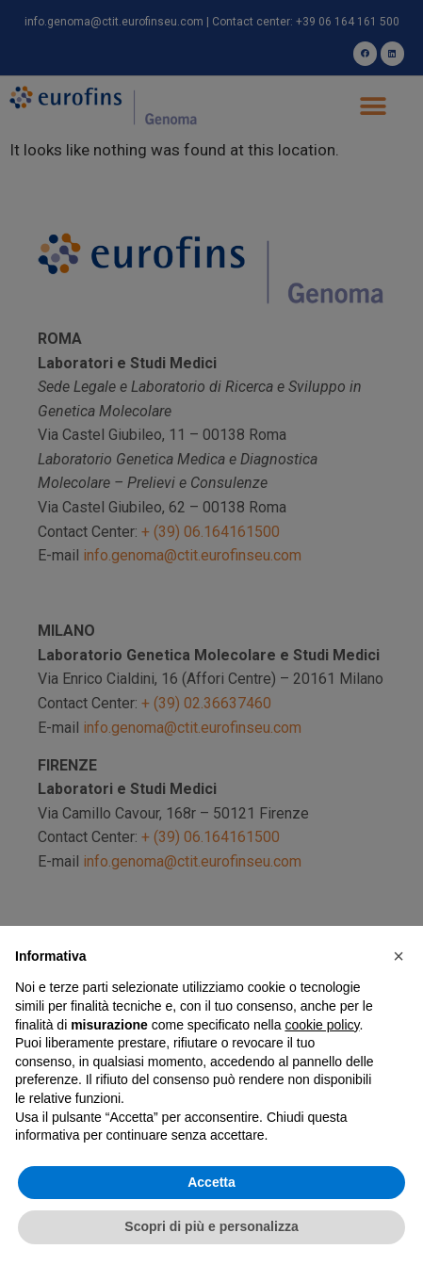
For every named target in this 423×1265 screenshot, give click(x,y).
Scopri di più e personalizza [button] (211, 1226)
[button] (398, 956)
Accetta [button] (211, 1182)
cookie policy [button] (322, 1024)
